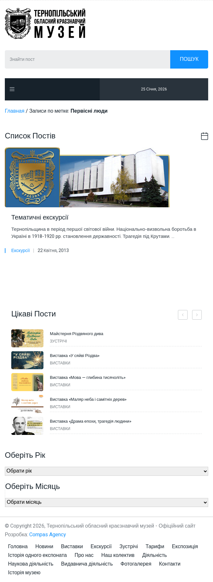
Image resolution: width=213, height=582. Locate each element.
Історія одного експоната (37, 555)
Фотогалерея (136, 564)
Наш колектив (117, 555)
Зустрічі (128, 546)
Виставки (72, 546)
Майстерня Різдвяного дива (76, 334)
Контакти (170, 564)
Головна (18, 546)
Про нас (84, 555)
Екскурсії (20, 250)
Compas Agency (47, 535)
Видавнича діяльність (87, 564)
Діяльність (154, 555)
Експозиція (185, 546)
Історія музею (24, 573)
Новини (44, 546)
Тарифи (154, 546)
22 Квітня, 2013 (53, 250)
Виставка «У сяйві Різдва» (74, 355)
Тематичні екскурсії (40, 217)
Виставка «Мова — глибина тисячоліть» (87, 377)
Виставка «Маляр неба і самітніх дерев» (88, 399)
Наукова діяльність (30, 564)
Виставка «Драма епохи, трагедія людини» (90, 421)
